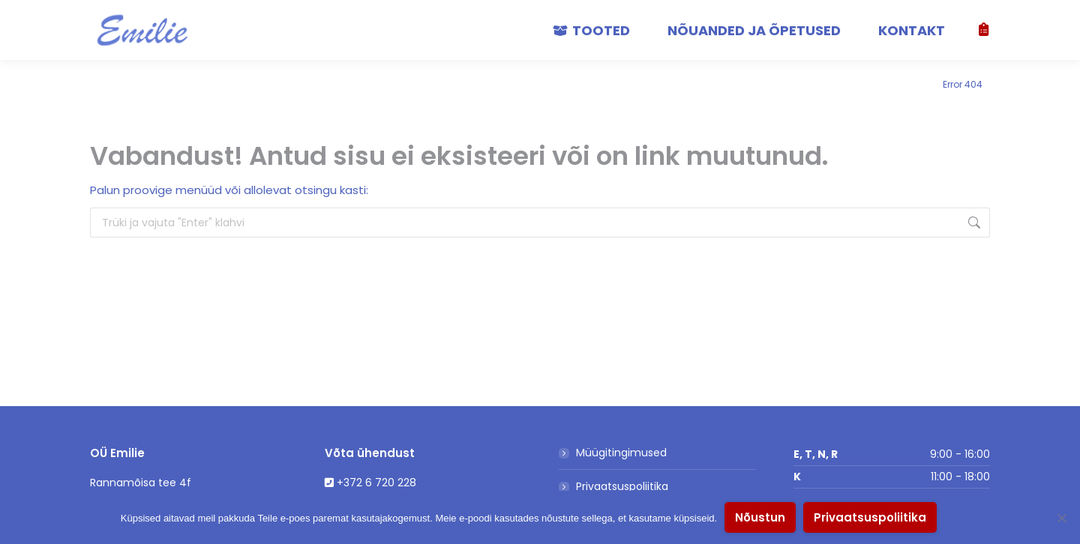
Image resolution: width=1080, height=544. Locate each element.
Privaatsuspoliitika (622, 486)
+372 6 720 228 (376, 482)
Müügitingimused (621, 452)
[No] (1061, 517)
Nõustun (760, 517)
